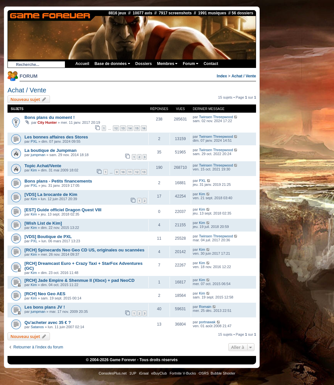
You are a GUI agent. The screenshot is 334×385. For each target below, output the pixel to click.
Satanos (37, 327)
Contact (211, 63)
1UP (132, 373)
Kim (34, 170)
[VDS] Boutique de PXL (48, 236)
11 (129, 172)
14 (129, 128)
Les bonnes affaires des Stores (56, 137)
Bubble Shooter (223, 373)
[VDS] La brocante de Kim (50, 194)
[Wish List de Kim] (43, 223)
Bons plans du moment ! (49, 117)
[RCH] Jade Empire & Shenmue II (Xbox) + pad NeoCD (79, 280)
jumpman (38, 155)
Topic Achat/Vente (42, 165)
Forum (190, 63)
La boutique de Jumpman (50, 150)
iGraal (143, 373)
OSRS (204, 373)
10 (123, 172)
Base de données (112, 63)
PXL (34, 141)
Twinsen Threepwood (216, 117)
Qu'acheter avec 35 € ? (47, 322)
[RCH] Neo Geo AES (45, 293)
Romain (205, 307)
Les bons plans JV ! (44, 307)
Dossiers (143, 63)
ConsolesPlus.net (113, 373)
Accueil (82, 63)
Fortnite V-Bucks (183, 373)
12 (115, 128)
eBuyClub (159, 373)
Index (222, 76)
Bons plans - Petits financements (58, 181)
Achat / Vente (244, 76)
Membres (167, 63)
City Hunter (47, 122)
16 (143, 128)
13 (123, 128)
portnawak (207, 322)
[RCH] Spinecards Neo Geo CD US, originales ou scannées (84, 250)
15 (136, 128)
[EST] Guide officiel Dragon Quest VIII (62, 209)
